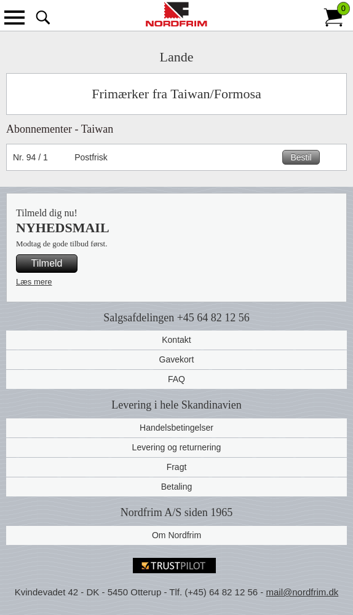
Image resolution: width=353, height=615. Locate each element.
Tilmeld (47, 263)
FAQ (176, 379)
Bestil (300, 157)
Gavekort (176, 359)
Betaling (176, 487)
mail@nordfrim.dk (302, 592)
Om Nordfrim (176, 535)
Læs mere (34, 281)
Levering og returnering (176, 447)
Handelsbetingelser (176, 428)
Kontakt (176, 340)
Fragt (177, 467)
